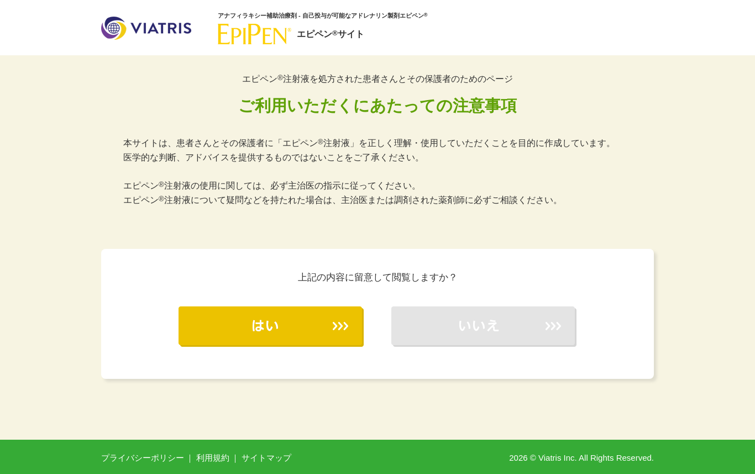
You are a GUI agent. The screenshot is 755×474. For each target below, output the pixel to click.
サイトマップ (266, 457)
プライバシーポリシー (142, 457)
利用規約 (212, 457)
